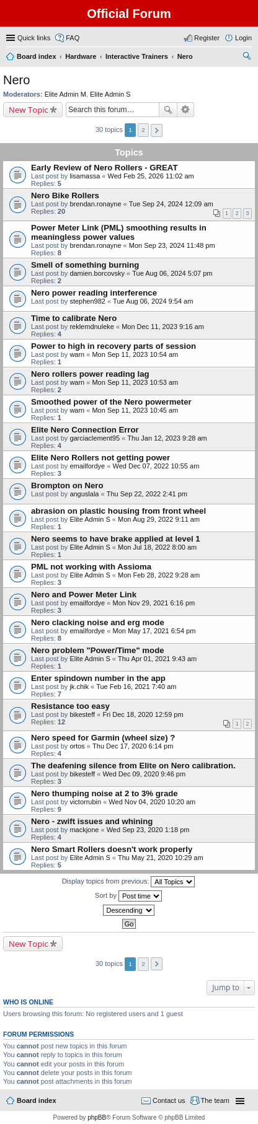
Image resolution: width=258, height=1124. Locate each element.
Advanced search (185, 109)
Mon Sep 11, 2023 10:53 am (135, 382)
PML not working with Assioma (91, 566)
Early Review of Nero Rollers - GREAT (104, 167)
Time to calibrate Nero (74, 318)
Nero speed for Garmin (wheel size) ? (103, 737)
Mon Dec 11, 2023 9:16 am (163, 326)
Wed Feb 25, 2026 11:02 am (151, 176)
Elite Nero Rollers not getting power (100, 457)
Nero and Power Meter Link (83, 594)
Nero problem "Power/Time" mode (97, 650)
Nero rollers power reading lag (90, 374)
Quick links (33, 38)
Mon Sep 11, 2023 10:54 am (135, 354)
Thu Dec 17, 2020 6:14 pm (132, 746)
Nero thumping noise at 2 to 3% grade (104, 793)
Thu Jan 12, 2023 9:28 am (167, 438)
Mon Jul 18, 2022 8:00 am (157, 547)
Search (168, 109)
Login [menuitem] (243, 38)
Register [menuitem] (207, 38)
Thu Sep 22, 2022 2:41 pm (147, 494)
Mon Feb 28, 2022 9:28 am (159, 575)
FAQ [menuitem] (72, 38)
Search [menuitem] (247, 58)
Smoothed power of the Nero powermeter (111, 401)
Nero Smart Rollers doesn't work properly (111, 849)
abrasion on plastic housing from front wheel (118, 511)
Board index (36, 1100)
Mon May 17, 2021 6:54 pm (153, 630)
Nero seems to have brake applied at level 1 (115, 538)
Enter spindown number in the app (98, 678)
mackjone (84, 829)
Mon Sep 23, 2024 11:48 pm (172, 245)
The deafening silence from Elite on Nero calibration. (133, 765)
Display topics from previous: (128, 881)
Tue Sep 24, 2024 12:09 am (171, 204)
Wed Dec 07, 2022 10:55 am (155, 466)
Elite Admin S (110, 94)
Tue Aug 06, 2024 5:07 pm (172, 273)
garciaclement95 (94, 438)
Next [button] (156, 130)
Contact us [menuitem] (169, 1100)
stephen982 (87, 301)
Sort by (128, 896)
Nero (16, 80)
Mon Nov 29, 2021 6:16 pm (153, 603)
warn (76, 354)
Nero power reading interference (94, 292)
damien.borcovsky (97, 273)
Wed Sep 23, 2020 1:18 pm (148, 829)
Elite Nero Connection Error (85, 429)
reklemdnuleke (91, 326)
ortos (76, 746)
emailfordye (87, 466)
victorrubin (85, 802)
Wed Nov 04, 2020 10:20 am (152, 802)
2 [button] (143, 129)
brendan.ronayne (95, 204)
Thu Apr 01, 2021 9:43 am (157, 658)
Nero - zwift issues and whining (92, 821)
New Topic (28, 109)
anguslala (84, 494)
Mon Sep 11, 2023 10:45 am (135, 410)
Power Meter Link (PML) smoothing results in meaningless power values (119, 232)
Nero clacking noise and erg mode (97, 622)
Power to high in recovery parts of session (113, 346)
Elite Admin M (65, 94)
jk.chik (79, 686)
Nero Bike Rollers (65, 195)
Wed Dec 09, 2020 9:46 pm (143, 774)
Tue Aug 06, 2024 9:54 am (153, 301)
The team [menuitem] (215, 1100)
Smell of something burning (85, 265)
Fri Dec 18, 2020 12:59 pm (142, 714)
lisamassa (84, 176)
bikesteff (82, 714)
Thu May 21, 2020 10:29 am (160, 857)
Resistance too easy (70, 706)
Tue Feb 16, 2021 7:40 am (136, 686)
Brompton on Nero (67, 485)
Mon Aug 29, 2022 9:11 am (159, 519)
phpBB (96, 1117)
